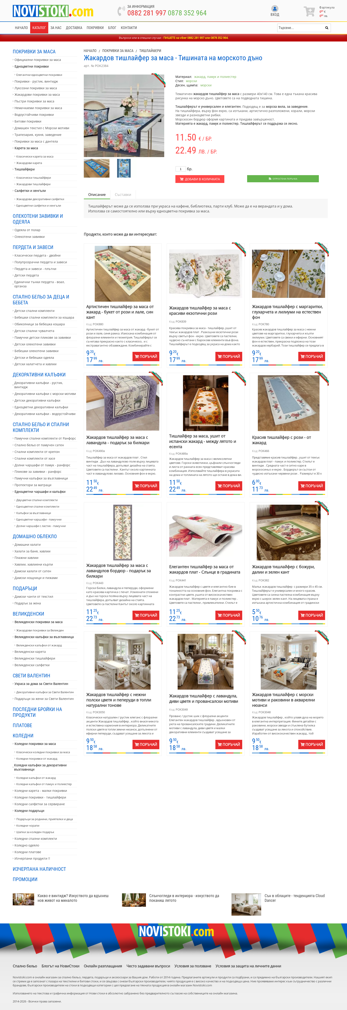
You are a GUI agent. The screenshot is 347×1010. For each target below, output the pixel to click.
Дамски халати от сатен (33, 571)
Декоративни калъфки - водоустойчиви (45, 414)
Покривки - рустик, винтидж (36, 81)
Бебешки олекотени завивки (37, 351)
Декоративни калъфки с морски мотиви (45, 394)
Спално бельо (25, 966)
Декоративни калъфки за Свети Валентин (45, 692)
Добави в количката (200, 179)
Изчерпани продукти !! (32, 858)
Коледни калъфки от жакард (36, 778)
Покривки (95, 28)
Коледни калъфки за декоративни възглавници (40, 767)
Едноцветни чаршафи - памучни (38, 519)
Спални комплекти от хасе (35, 458)
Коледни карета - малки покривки (41, 790)
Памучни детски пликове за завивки (43, 337)
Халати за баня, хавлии (32, 551)
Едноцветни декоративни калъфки (41, 407)
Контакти (129, 28)
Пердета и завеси (33, 247)
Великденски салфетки (32, 665)
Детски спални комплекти (35, 311)
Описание (97, 194)
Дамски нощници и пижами (36, 578)
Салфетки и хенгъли (30, 191)
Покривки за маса (34, 51)
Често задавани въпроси (148, 966)
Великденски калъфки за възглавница (44, 637)
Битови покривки (28, 121)
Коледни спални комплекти (36, 838)
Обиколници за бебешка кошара (40, 324)
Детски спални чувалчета (34, 331)
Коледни (23, 735)
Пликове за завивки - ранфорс (38, 471)
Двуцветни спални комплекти (37, 500)
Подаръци (25, 588)
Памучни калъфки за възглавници (41, 478)
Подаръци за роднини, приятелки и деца (44, 819)
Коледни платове (28, 852)
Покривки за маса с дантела (36, 141)
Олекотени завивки (30, 236)
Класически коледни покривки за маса (43, 752)
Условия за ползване (193, 966)
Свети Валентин (31, 675)
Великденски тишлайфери (35, 658)
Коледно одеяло (27, 845)
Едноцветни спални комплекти (37, 506)
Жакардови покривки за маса (37, 94)
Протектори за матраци (33, 485)
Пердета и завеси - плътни (35, 269)
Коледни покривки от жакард (36, 759)
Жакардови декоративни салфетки (40, 199)
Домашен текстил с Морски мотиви (42, 128)
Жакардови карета (29, 163)
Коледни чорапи (27, 825)
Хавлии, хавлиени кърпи (34, 564)
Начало (21, 28)
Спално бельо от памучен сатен (39, 445)
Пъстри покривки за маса (34, 101)
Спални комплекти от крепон (37, 452)
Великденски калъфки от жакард (39, 645)
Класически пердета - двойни (38, 255)
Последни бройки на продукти (37, 712)
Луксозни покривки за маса (36, 88)
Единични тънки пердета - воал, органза (39, 284)
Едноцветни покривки (32, 66)
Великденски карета (30, 651)
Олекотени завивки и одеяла (38, 219)
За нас (55, 28)
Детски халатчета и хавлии (36, 364)
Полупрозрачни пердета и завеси (41, 262)
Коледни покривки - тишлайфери (40, 797)
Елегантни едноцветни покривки (39, 75)
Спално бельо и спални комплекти (41, 427)
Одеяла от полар (27, 230)
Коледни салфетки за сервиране (40, 804)
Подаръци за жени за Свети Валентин (44, 699)
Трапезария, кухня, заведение (38, 135)
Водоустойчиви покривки (34, 114)
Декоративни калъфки (39, 374)
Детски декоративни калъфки (37, 400)
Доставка (74, 28)
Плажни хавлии (26, 558)
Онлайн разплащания (103, 966)
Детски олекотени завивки (35, 344)
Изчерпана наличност (39, 869)
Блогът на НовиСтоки (60, 966)
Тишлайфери (25, 169)
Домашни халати (28, 544)
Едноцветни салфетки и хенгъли (38, 205)
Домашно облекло (35, 536)
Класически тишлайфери (33, 178)
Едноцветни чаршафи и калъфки (40, 491)
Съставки (123, 194)
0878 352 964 (187, 13)
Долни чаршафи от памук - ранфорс (42, 465)
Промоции (25, 879)
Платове (22, 725)
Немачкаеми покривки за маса (38, 108)
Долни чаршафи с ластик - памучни (41, 526)
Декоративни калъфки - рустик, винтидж (38, 385)
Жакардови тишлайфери (33, 184)
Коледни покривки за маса (35, 744)
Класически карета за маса (34, 156)
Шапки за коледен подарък (35, 832)
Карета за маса (26, 148)
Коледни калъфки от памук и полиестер (44, 784)
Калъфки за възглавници (33, 513)
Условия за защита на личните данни (248, 966)
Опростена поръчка (283, 178)
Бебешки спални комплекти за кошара (44, 317)
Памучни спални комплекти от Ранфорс (45, 438)
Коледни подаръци (29, 811)
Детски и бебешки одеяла (34, 357)
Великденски (28, 614)
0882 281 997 (146, 13)
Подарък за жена (28, 603)
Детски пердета (27, 275)
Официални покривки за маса (38, 60)
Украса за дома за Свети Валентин (41, 684)
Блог (112, 28)
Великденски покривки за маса (39, 622)
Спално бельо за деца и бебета (41, 299)
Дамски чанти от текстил (34, 596)
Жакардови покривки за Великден (40, 630)
